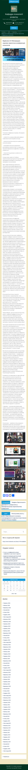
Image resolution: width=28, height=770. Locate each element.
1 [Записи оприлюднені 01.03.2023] (10, 583)
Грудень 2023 (7, 667)
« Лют (12, 593)
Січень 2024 (6, 665)
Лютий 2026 (6, 610)
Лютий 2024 (6, 663)
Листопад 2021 (7, 723)
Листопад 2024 (7, 642)
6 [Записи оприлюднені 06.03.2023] (4, 585)
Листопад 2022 (7, 695)
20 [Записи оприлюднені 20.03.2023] (4, 588)
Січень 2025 (6, 637)
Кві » (16, 593)
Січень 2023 (6, 691)
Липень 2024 (7, 651)
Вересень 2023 (7, 674)
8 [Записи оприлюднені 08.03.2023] (10, 585)
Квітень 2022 (7, 711)
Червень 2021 (7, 734)
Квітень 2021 (7, 739)
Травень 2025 (7, 628)
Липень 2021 (7, 732)
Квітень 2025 (7, 630)
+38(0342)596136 (9, 22)
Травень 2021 (7, 737)
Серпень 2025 (7, 624)
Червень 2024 (7, 654)
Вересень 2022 (7, 700)
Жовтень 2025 (7, 619)
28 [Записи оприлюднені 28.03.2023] (7, 590)
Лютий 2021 (6, 744)
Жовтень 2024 (7, 644)
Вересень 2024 (7, 647)
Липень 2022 (7, 704)
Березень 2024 (7, 660)
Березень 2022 (7, 714)
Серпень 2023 (7, 677)
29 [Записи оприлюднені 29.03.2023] (10, 590)
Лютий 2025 (6, 635)
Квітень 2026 (7, 605)
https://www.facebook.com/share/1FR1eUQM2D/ (14, 541)
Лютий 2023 (6, 688)
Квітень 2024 (7, 658)
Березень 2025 (7, 633)
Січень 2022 (6, 718)
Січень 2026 (6, 612)
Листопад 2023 (7, 670)
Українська (6, 756)
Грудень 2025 (7, 614)
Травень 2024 (7, 656)
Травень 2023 (7, 681)
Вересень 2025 (7, 621)
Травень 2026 (7, 603)
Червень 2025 (7, 626)
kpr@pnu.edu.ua (9, 24)
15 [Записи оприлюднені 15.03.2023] (10, 586)
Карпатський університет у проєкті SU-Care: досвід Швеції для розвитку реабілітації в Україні (14, 572)
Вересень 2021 (7, 727)
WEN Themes (18, 768)
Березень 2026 (7, 607)
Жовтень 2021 (7, 725)
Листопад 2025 (7, 617)
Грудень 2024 (7, 640)
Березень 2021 (7, 741)
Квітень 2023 (7, 684)
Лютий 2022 (6, 716)
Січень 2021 (6, 746)
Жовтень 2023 (7, 672)
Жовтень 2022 (7, 697)
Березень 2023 (7, 686)
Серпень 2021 (7, 730)
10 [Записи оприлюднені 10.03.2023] (17, 585)
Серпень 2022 (7, 702)
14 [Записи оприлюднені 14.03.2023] (7, 586)
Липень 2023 (7, 679)
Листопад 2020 (7, 751)
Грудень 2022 (7, 693)
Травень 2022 (7, 709)
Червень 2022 (7, 707)
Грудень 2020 (7, 748)
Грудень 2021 (7, 721)
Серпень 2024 (7, 649)
